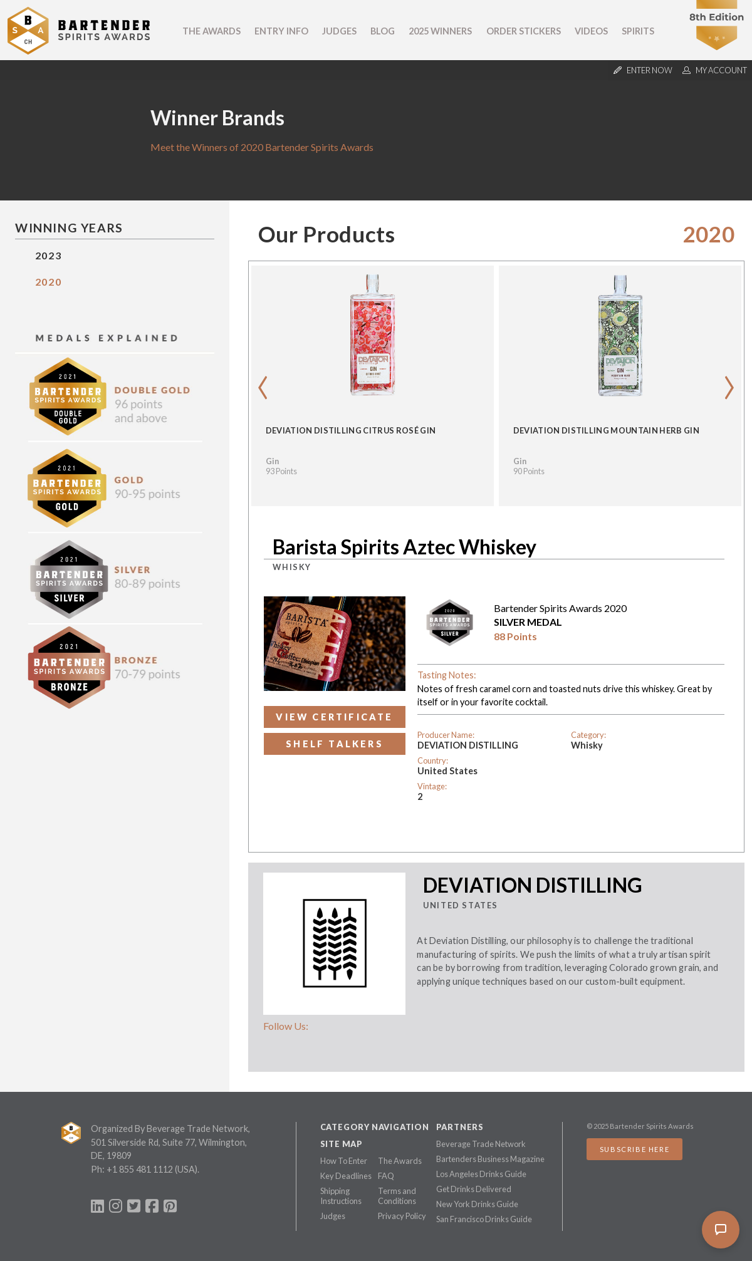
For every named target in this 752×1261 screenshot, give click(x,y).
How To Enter (343, 1161)
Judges (339, 31)
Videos (591, 31)
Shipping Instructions (341, 1196)
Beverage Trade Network (481, 1144)
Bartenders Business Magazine (490, 1159)
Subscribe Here (634, 1149)
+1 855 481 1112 (140, 1169)
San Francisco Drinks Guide (484, 1219)
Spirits (638, 31)
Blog (382, 31)
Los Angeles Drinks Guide (481, 1174)
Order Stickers (523, 31)
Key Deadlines (346, 1176)
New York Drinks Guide (477, 1204)
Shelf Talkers (335, 744)
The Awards (211, 31)
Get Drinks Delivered (473, 1189)
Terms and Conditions (397, 1196)
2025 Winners (440, 31)
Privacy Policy (402, 1216)
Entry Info (281, 31)
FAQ (386, 1176)
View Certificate (334, 717)
